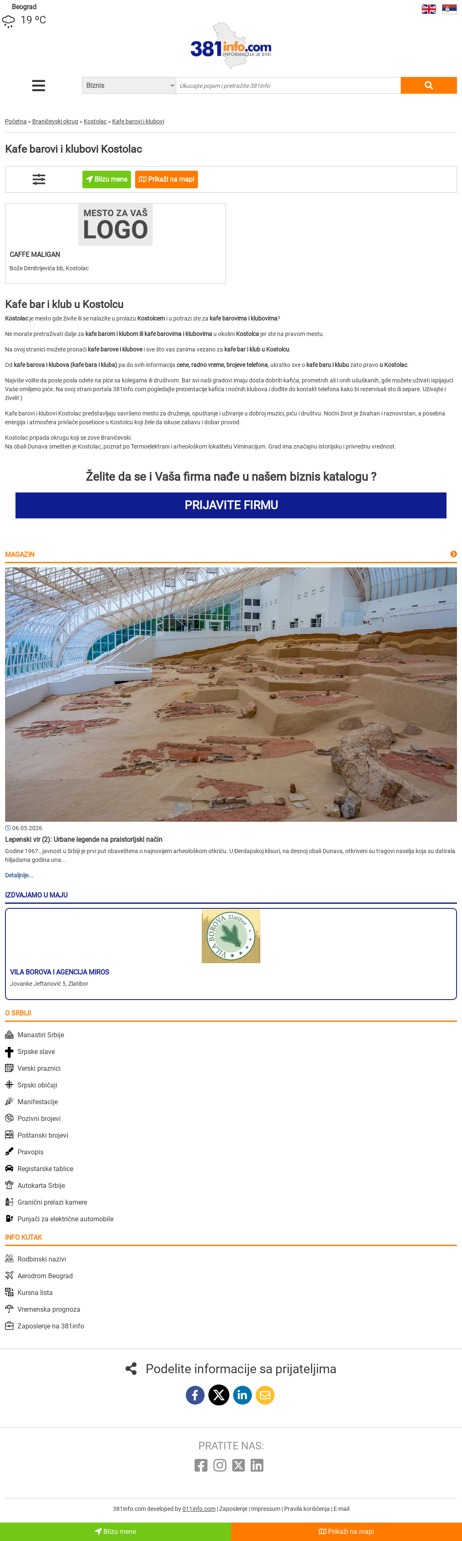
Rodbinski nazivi (42, 1259)
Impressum (266, 1508)
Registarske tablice (45, 1169)
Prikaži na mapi (346, 1532)
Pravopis (31, 1152)
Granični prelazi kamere (52, 1202)
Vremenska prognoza (49, 1309)
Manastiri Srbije (41, 1035)
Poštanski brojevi (43, 1135)
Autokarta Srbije (41, 1186)
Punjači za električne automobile (65, 1219)
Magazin (19, 555)
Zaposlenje (234, 1508)
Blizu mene (115, 1532)
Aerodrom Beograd (45, 1276)
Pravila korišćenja (307, 1508)
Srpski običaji (37, 1085)
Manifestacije (38, 1102)
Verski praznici (39, 1068)
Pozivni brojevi (39, 1119)
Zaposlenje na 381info (51, 1326)
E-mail (341, 1508)
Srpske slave (36, 1052)
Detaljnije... (19, 875)
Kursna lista (35, 1293)
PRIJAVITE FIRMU (231, 505)
